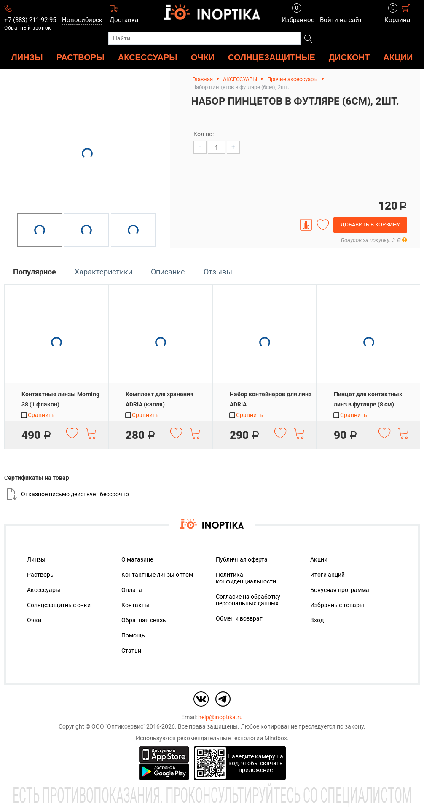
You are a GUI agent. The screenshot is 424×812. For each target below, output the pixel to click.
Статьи (131, 650)
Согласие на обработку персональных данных (248, 600)
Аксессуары (43, 589)
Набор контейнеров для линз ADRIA (270, 399)
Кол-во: (203, 134)
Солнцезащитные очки (59, 605)
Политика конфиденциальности (246, 578)
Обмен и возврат (239, 618)
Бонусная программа (339, 589)
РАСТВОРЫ (80, 57)
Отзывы (218, 271)
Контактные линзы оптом (157, 574)
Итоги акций (327, 574)
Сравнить (37, 415)
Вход (317, 620)
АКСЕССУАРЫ (147, 57)
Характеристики (103, 271)
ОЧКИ (203, 57)
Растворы (41, 574)
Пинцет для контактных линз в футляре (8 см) (368, 399)
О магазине (137, 559)
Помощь (133, 635)
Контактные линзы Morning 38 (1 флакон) (60, 399)
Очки (34, 620)
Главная (202, 79)
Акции (398, 57)
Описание (168, 271)
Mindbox (275, 738)
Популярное (34, 271)
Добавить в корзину (370, 224)
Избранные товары (337, 605)
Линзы (36, 559)
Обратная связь (143, 620)
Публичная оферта (242, 559)
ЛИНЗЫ (27, 57)
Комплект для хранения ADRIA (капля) (159, 399)
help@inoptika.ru (220, 717)
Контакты (135, 605)
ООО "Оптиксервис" (118, 726)
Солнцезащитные (271, 57)
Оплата (131, 589)
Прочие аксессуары (292, 79)
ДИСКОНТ (349, 57)
